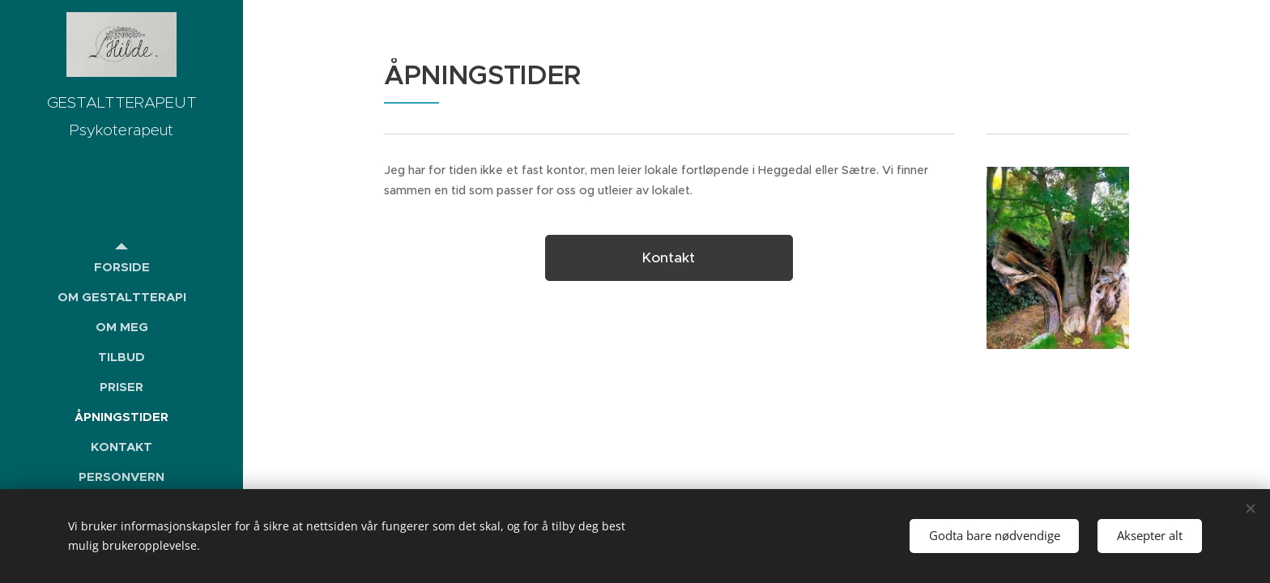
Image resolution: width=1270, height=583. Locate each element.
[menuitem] (121, 266)
